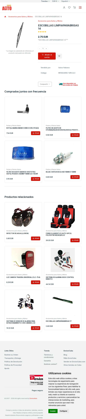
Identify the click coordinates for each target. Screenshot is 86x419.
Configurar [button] (63, 411)
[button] (74, 7)
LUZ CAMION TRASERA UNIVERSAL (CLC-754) (23, 277)
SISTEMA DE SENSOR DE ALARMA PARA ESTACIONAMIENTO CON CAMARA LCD (20, 322)
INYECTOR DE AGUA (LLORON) (17, 233)
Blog (65, 355)
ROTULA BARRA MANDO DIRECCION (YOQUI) (22, 128)
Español (65, 1)
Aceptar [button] (53, 411)
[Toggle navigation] (80, 7)
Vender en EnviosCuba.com (74, 362)
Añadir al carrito (47, 56)
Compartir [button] (44, 84)
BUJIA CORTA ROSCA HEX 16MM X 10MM (61, 172)
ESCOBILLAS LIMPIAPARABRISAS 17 (59, 321)
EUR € (54, 1)
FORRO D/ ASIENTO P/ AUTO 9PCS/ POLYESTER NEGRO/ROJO (59, 234)
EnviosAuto (33, 398)
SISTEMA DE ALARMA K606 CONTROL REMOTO (60, 278)
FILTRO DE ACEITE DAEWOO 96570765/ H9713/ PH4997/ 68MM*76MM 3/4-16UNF (22, 173)
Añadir (35, 133)
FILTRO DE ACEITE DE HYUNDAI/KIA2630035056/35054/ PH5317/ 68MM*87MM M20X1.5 (62, 129)
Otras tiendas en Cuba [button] (72, 365)
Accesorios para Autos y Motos (20, 17)
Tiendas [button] (44, 1)
